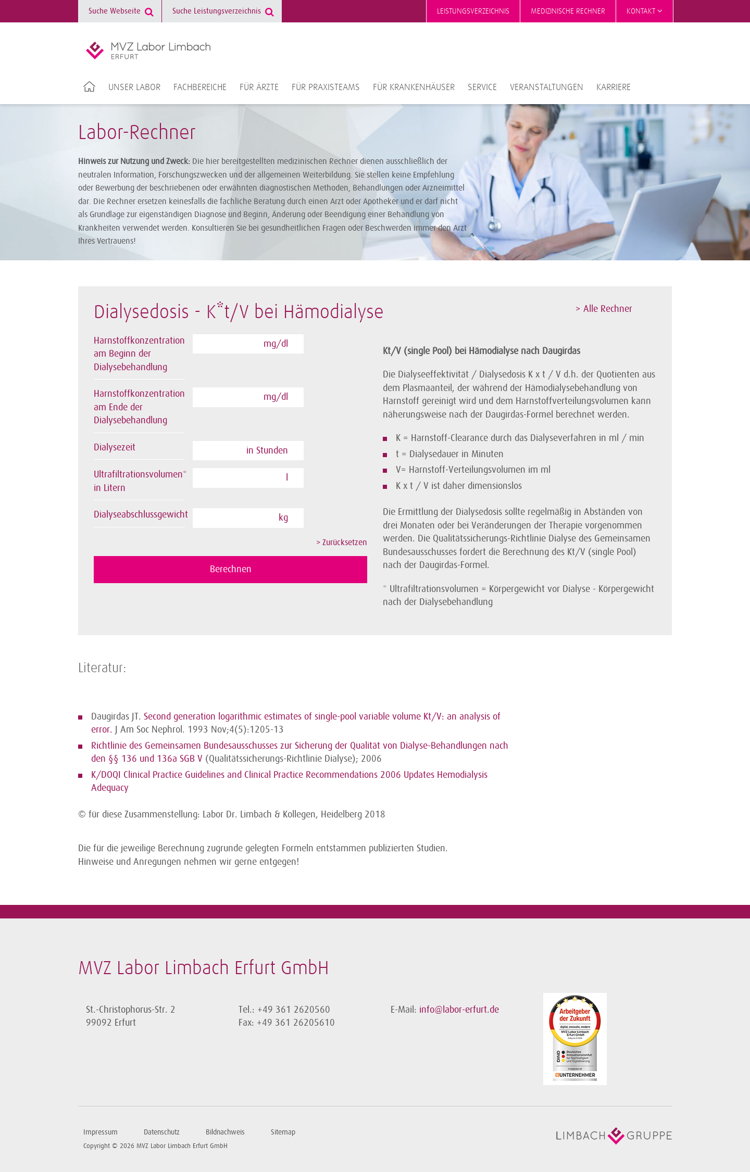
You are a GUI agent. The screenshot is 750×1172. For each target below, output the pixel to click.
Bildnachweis (225, 1132)
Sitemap (283, 1132)
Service (482, 87)
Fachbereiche (200, 87)
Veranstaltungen (546, 87)
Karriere (613, 87)
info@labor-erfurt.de (459, 1009)
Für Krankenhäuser (414, 87)
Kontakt (644, 11)
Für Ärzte (259, 87)
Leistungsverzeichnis (473, 11)
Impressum (100, 1132)
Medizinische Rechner (568, 11)
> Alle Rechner (604, 309)
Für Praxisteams (326, 87)
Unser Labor (134, 87)
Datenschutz (162, 1132)
